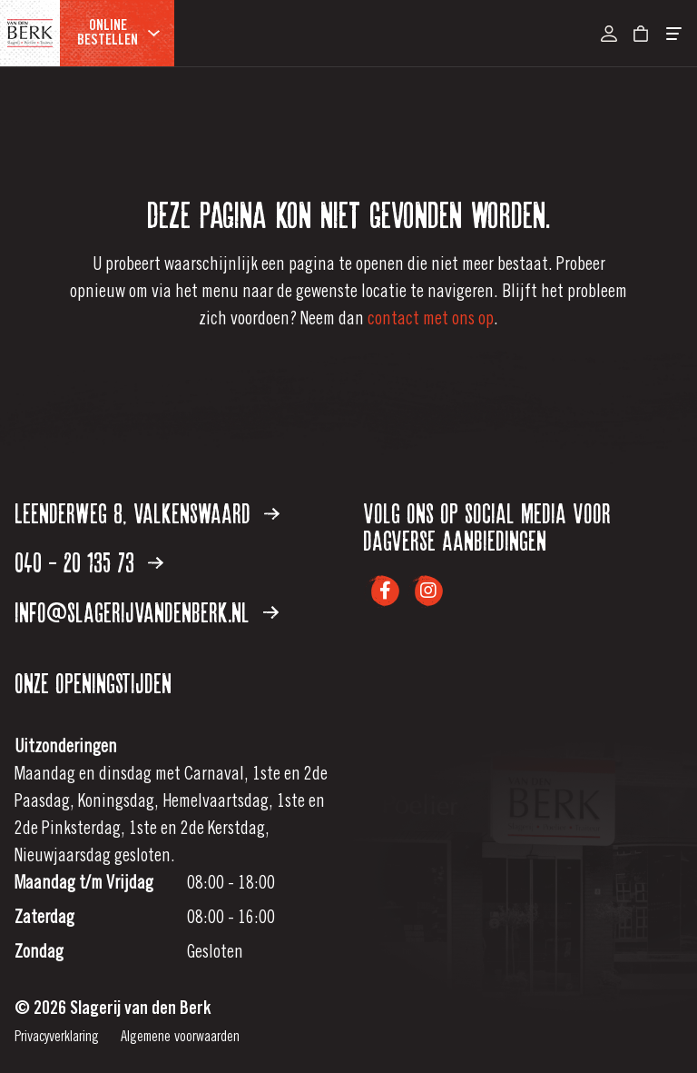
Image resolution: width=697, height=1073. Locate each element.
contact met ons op (431, 321)
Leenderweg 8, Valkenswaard (147, 515)
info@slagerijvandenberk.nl (147, 614)
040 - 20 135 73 (89, 564)
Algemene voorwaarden (180, 1037)
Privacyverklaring (57, 1037)
